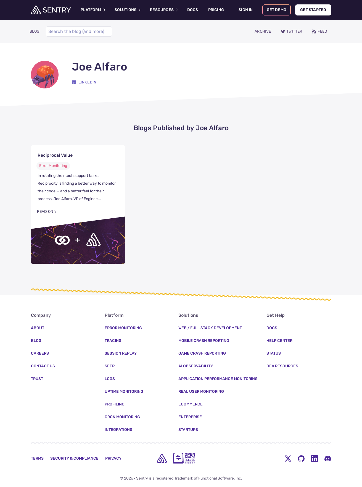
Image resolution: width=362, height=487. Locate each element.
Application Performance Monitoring (218, 378)
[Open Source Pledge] (183, 458)
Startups (188, 429)
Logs (110, 378)
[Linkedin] (84, 82)
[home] (162, 458)
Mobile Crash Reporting (203, 340)
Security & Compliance (74, 458)
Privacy (113, 458)
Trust (37, 378)
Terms (37, 458)
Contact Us (43, 366)
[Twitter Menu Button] (288, 458)
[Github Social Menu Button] (301, 458)
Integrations (118, 429)
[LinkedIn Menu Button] (314, 458)
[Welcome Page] (51, 9)
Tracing (113, 340)
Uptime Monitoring (124, 391)
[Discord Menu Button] (327, 458)
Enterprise (190, 417)
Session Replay (121, 353)
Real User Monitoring (201, 391)
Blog (36, 340)
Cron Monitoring (122, 417)
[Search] (79, 31)
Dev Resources (282, 366)
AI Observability (195, 366)
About (37, 328)
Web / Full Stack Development (210, 328)
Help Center (279, 340)
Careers (40, 353)
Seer (110, 366)
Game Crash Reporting (202, 353)
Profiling (115, 404)
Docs (271, 328)
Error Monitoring (53, 165)
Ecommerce (190, 404)
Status (273, 353)
